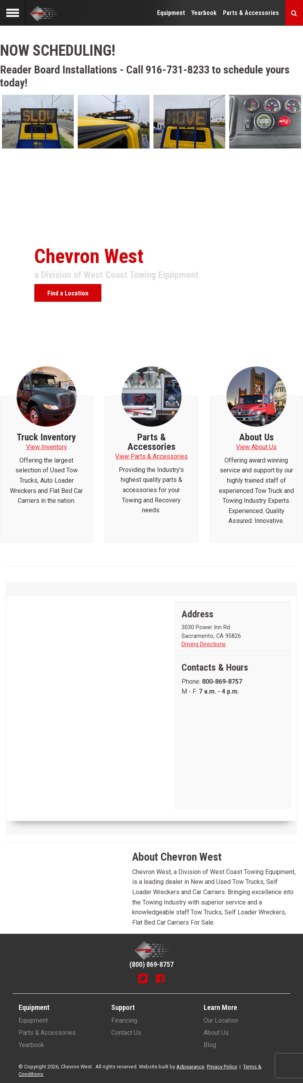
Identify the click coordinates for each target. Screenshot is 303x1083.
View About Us (256, 447)
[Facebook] (160, 979)
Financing (124, 1020)
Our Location (221, 1020)
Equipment (171, 13)
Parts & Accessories (251, 13)
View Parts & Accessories (151, 456)
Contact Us (126, 1032)
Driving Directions (203, 644)
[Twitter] (143, 979)
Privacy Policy (222, 1067)
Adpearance (190, 1067)
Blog (210, 1045)
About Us (216, 1032)
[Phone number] (222, 681)
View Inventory (46, 447)
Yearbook (204, 13)
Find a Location (67, 293)
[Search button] (294, 13)
